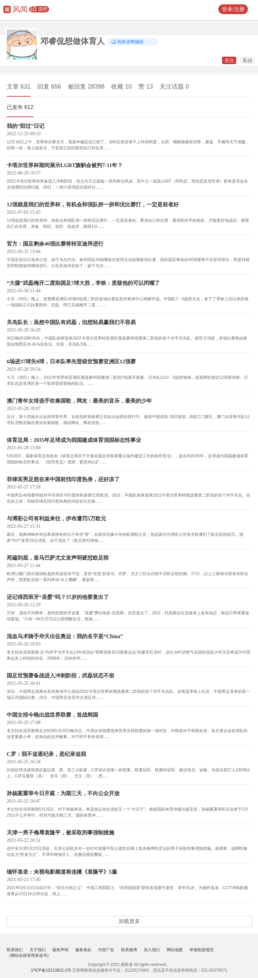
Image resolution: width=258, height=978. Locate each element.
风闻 (20, 9)
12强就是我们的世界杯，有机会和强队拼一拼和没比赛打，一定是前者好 (93, 204)
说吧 (39, 9)
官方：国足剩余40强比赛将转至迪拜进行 (55, 244)
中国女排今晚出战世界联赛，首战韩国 (52, 715)
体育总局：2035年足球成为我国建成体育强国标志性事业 (74, 440)
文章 (19, 86)
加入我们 (152, 949)
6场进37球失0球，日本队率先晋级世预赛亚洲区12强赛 (71, 361)
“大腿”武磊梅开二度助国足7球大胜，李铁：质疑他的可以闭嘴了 (83, 283)
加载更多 (129, 921)
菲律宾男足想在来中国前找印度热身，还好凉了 (63, 479)
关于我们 (38, 949)
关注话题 (174, 86)
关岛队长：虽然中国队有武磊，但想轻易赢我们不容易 (71, 322)
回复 (49, 86)
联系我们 (15, 949)
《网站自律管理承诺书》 (29, 955)
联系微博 (129, 949)
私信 (247, 60)
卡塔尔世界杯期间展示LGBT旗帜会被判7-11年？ (65, 165)
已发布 (20, 107)
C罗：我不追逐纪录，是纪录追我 (46, 754)
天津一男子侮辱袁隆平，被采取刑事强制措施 (60, 832)
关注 (229, 60)
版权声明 (60, 949)
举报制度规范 (201, 949)
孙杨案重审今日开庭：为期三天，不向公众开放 (63, 793)
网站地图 (175, 949)
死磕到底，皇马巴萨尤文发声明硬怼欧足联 (58, 558)
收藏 (121, 86)
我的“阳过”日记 (25, 126)
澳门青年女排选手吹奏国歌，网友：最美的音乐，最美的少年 (79, 401)
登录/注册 (233, 9)
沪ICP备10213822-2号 (51, 970)
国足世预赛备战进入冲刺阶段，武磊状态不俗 (60, 675)
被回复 (86, 86)
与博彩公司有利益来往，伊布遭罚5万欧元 (56, 518)
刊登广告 (106, 949)
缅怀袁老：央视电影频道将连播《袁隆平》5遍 (62, 872)
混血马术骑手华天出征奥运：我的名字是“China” (65, 636)
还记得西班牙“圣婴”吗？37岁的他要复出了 (58, 597)
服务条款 (83, 949)
